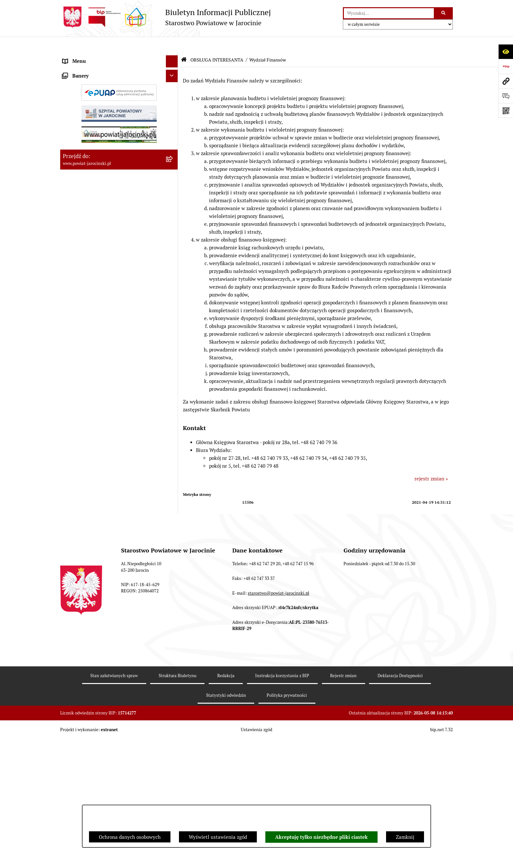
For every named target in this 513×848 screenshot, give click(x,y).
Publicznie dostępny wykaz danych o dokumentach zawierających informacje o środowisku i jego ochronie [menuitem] (109, 484)
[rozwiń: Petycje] (173, 536)
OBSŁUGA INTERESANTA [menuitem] (90, 236)
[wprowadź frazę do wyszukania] (389, 13)
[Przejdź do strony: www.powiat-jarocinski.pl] (505, 81)
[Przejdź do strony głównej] (165, 17)
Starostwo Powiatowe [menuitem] (87, 82)
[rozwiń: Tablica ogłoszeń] (173, 168)
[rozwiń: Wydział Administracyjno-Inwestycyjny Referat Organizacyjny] (173, 293)
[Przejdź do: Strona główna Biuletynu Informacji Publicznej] (184, 43)
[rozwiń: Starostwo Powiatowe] (173, 82)
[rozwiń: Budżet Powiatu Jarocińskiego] (173, 119)
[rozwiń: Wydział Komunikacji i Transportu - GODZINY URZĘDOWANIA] (173, 269)
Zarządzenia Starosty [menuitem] (86, 69)
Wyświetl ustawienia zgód (218, 837)
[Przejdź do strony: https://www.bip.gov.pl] (505, 66)
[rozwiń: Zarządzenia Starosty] (173, 69)
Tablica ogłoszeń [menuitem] (81, 167)
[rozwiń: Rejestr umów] (173, 212)
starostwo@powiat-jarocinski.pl (278, 724)
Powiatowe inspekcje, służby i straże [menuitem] (103, 106)
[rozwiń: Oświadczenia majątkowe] (173, 224)
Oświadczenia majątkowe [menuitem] (91, 224)
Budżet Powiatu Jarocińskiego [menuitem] (96, 118)
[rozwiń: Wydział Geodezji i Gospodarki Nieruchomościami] (173, 429)
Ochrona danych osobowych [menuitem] (94, 131)
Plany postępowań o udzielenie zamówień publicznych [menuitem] (109, 196)
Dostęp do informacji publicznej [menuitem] (98, 143)
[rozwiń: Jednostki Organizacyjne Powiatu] (173, 94)
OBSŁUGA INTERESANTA (216, 43)
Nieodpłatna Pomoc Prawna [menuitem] (93, 524)
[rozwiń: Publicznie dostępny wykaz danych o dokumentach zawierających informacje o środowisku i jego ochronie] (173, 478)
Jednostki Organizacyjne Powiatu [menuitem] (100, 94)
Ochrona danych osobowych (130, 837)
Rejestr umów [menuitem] (78, 211)
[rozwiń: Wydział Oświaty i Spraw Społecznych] (173, 412)
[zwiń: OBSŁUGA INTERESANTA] (173, 236)
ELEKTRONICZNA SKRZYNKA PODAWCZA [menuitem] (110, 453)
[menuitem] (119, 252)
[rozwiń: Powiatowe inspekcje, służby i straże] (173, 106)
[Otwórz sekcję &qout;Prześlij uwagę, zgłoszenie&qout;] (505, 95)
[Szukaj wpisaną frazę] (444, 13)
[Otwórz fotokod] (505, 110)
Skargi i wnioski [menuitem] (80, 155)
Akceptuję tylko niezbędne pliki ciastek (321, 837)
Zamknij (405, 837)
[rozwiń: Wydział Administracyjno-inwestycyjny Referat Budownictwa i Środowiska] (173, 317)
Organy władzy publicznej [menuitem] (91, 57)
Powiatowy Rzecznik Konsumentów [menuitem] (102, 465)
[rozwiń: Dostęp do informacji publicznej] (173, 143)
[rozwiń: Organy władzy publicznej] (173, 57)
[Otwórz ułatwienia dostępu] (505, 51)
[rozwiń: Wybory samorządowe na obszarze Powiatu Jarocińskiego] (173, 504)
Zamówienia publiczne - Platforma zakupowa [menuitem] (113, 180)
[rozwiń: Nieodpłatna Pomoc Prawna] (173, 524)
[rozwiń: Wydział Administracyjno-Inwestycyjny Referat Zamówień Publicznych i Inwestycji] (173, 365)
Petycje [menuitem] (71, 536)
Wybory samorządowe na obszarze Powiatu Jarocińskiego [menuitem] (110, 508)
